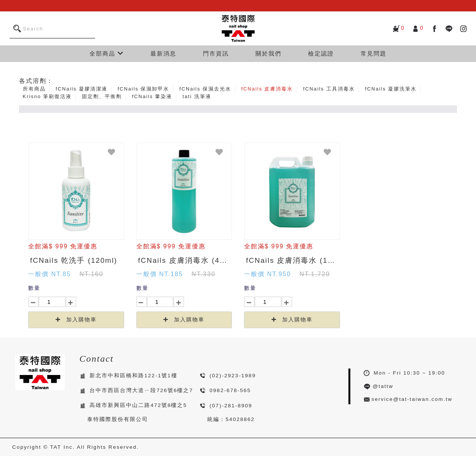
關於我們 (268, 53)
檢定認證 (321, 53)
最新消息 (163, 53)
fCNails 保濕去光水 (205, 89)
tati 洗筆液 (196, 96)
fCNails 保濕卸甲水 (143, 89)
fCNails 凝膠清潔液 (81, 89)
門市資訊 (216, 53)
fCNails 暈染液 (152, 96)
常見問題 (374, 53)
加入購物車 (76, 320)
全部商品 (106, 53)
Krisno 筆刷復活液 (47, 96)
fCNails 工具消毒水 (329, 89)
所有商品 (34, 89)
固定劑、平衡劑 (102, 96)
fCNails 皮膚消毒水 (267, 89)
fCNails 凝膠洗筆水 (391, 89)
